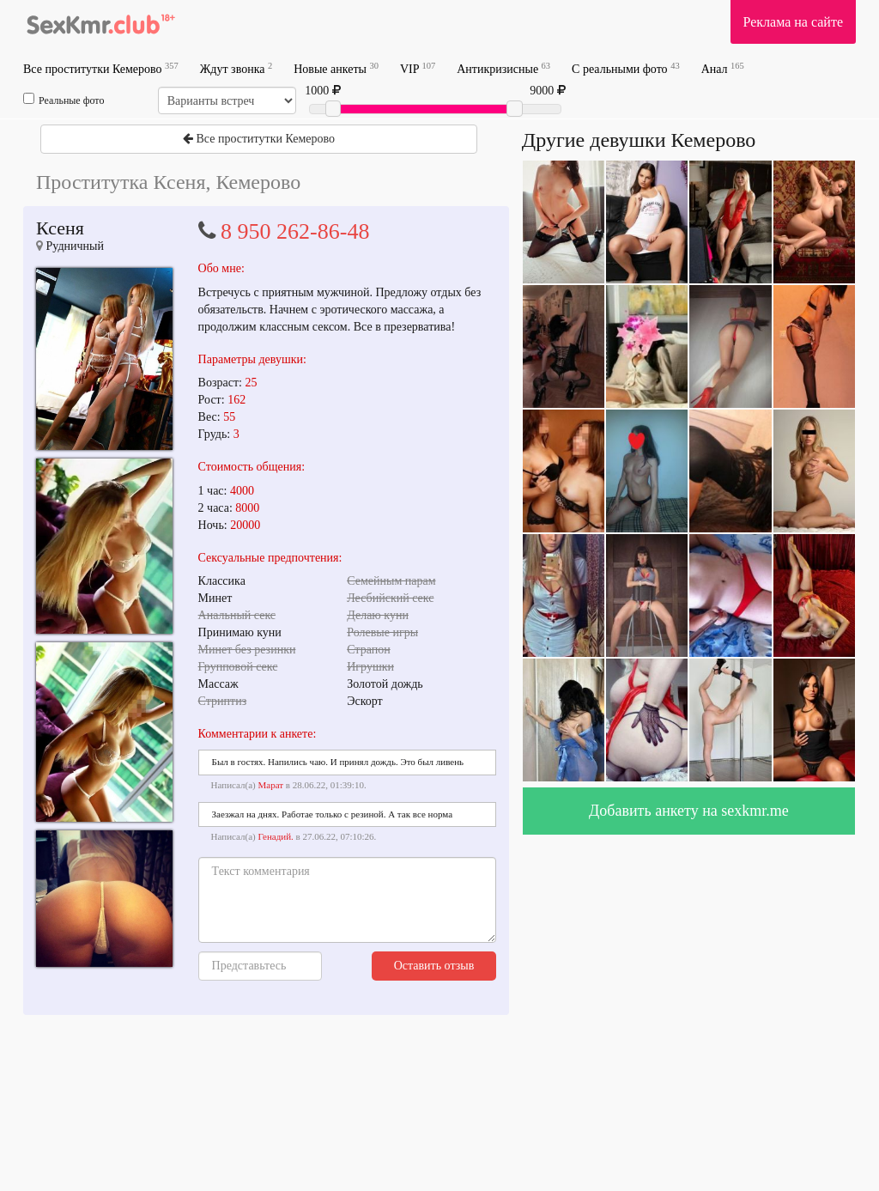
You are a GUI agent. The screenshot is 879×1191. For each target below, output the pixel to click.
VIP (417, 68)
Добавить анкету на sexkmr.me (689, 810)
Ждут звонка (236, 68)
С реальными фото (626, 68)
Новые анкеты (336, 68)
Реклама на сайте (793, 22)
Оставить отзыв (434, 965)
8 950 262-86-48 (295, 231)
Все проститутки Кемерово (101, 68)
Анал (722, 68)
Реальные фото (63, 99)
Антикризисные (503, 68)
